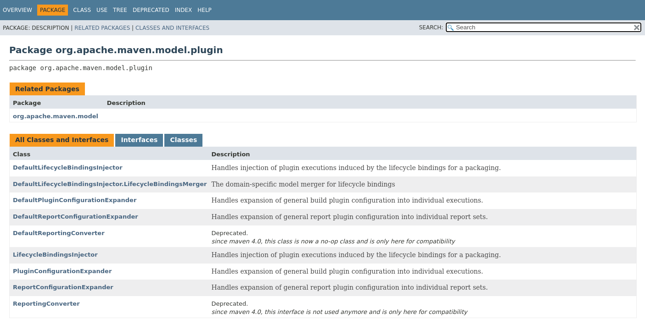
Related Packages (102, 28)
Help (204, 10)
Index (183, 10)
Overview (17, 10)
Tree (120, 10)
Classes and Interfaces (172, 28)
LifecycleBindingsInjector (55, 254)
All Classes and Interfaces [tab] (61, 139)
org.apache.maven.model (55, 116)
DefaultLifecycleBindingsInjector (68, 167)
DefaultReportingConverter (59, 233)
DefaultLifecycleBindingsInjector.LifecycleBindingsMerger (110, 184)
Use (101, 10)
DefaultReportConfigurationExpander (75, 216)
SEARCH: (431, 27)
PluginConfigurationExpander (62, 271)
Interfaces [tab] (139, 139)
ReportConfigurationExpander (63, 287)
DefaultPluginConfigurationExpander (74, 200)
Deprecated (151, 10)
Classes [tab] (183, 139)
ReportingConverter (46, 303)
